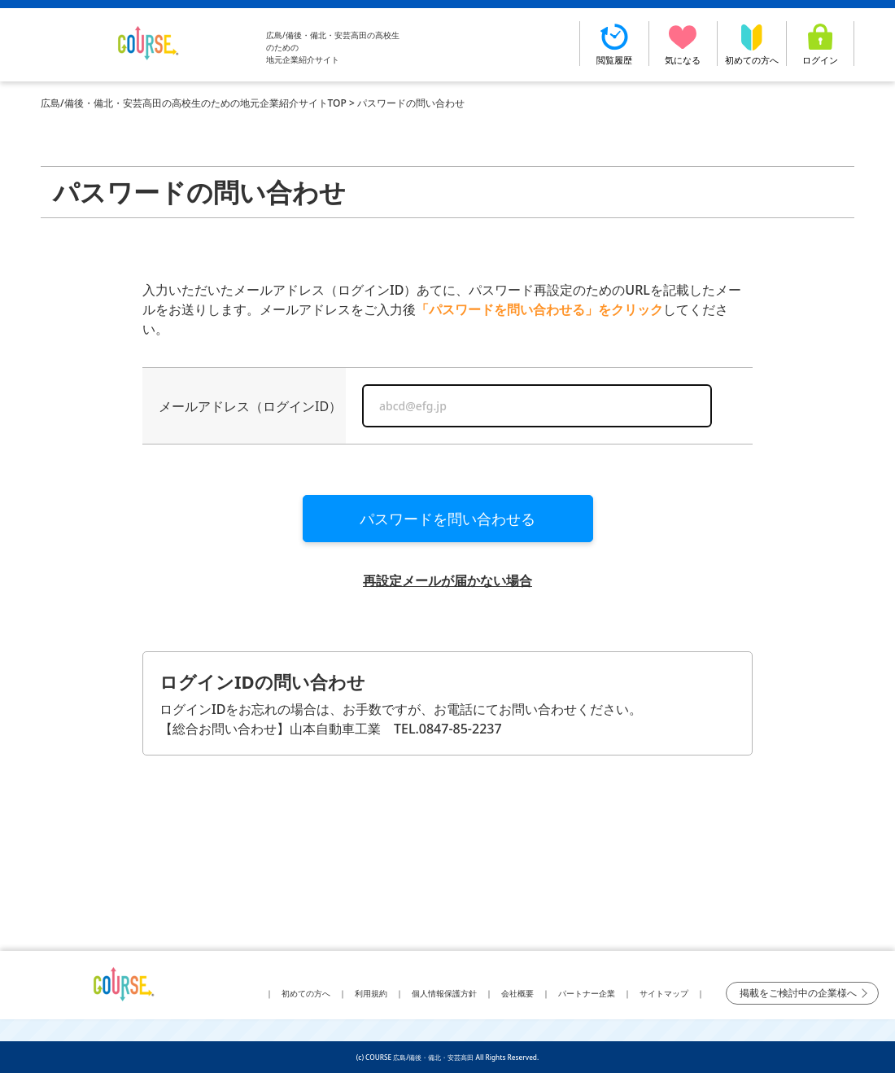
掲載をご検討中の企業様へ (798, 993)
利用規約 (371, 993)
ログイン (820, 43)
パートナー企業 (586, 993)
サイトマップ (664, 993)
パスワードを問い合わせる (447, 518)
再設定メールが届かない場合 (447, 580)
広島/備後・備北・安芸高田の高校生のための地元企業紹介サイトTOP (194, 103)
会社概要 (517, 993)
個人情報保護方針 (444, 993)
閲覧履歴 (614, 43)
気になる (683, 43)
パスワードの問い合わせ (411, 103)
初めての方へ (752, 43)
